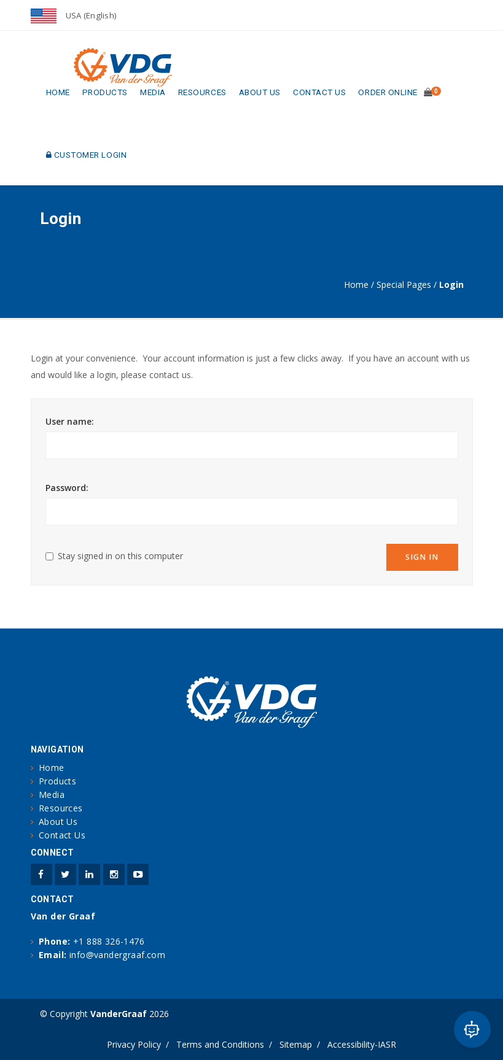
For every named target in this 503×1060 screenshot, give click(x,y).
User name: (69, 421)
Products (105, 92)
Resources (202, 92)
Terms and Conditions (220, 1044)
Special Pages (403, 284)
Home (58, 92)
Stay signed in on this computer (120, 556)
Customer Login (86, 155)
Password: (66, 487)
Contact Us (319, 92)
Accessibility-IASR (361, 1044)
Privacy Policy (134, 1044)
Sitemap (295, 1044)
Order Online (388, 92)
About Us (260, 92)
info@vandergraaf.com (117, 955)
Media (153, 92)
